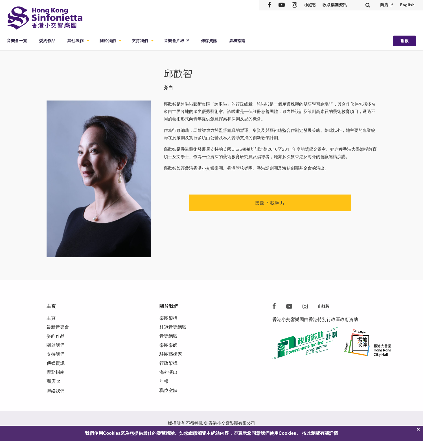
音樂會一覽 (17, 40)
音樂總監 (168, 336)
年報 (163, 381)
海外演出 (168, 372)
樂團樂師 (168, 345)
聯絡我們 (56, 391)
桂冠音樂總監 (173, 327)
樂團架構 (168, 318)
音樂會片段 (174, 40)
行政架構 (168, 363)
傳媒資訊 (209, 40)
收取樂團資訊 (335, 5)
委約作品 (47, 40)
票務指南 (237, 40)
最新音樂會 (58, 327)
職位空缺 (168, 390)
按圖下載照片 (270, 203)
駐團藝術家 (170, 354)
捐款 (404, 40)
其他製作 (75, 40)
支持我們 (140, 40)
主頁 (51, 318)
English (407, 5)
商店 (384, 5)
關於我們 (108, 40)
